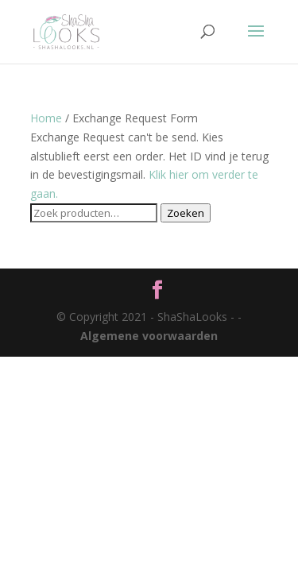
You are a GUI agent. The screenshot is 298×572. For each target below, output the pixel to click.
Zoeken (185, 213)
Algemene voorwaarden (149, 335)
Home (46, 118)
